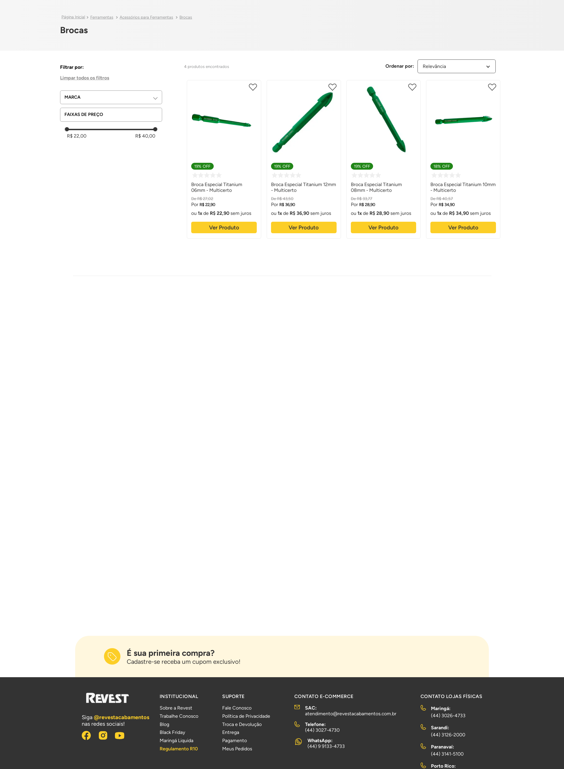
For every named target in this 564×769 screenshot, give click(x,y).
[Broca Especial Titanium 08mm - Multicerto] (384, 158)
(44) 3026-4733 (448, 715)
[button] (113, 97)
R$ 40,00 (145, 136)
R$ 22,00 (76, 136)
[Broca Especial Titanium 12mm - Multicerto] (304, 158)
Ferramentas (101, 17)
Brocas (185, 17)
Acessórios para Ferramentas (146, 17)
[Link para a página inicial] (73, 17)
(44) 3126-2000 (448, 734)
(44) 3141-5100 (447, 754)
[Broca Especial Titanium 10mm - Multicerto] (463, 158)
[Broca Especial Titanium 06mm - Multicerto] (224, 158)
